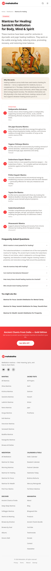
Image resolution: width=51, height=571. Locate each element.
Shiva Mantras (6, 386)
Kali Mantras (6, 418)
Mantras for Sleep (8, 462)
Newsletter (30, 549)
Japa (28, 408)
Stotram (30, 391)
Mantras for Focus (8, 478)
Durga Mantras (7, 413)
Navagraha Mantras (8, 440)
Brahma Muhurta (33, 478)
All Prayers (30, 381)
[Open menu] (47, 3)
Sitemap (34, 563)
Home (3, 11)
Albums (4, 533)
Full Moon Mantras (33, 489)
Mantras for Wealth (8, 483)
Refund (28, 563)
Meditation (10, 11)
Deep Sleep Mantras (8, 506)
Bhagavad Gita (32, 511)
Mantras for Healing (8, 473)
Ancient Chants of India (9, 500)
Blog (28, 506)
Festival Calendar (33, 467)
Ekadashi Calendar (33, 462)
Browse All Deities (8, 445)
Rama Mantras (6, 408)
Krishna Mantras (7, 391)
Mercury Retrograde (34, 483)
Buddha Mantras (7, 434)
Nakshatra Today (33, 473)
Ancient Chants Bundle (35, 522)
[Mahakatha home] (10, 3)
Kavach (29, 397)
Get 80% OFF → (25, 343)
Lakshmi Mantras (7, 402)
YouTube (30, 527)
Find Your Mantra (7, 489)
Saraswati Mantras (8, 429)
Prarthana (30, 413)
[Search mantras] (43, 3)
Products (30, 517)
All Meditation (6, 457)
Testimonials (31, 533)
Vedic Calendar (32, 457)
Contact (29, 543)
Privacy (16, 563)
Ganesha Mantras (8, 397)
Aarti (28, 386)
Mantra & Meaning (8, 517)
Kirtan (29, 402)
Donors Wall (6, 538)
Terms (22, 563)
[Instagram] (13, 369)
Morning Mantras (7, 467)
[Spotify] (8, 369)
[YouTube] (3, 369)
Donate (29, 538)
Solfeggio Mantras (8, 511)
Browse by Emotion (8, 522)
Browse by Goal (7, 527)
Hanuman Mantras (8, 424)
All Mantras (5, 381)
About (29, 500)
